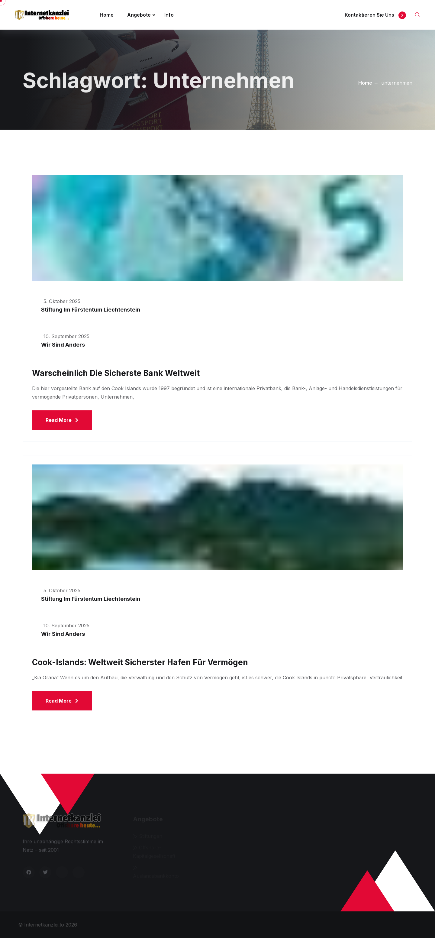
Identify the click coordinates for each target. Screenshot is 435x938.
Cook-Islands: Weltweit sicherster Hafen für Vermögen (140, 662)
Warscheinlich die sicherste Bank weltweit (116, 373)
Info (169, 15)
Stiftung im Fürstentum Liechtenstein (90, 309)
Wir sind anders (63, 344)
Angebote (139, 15)
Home (107, 15)
